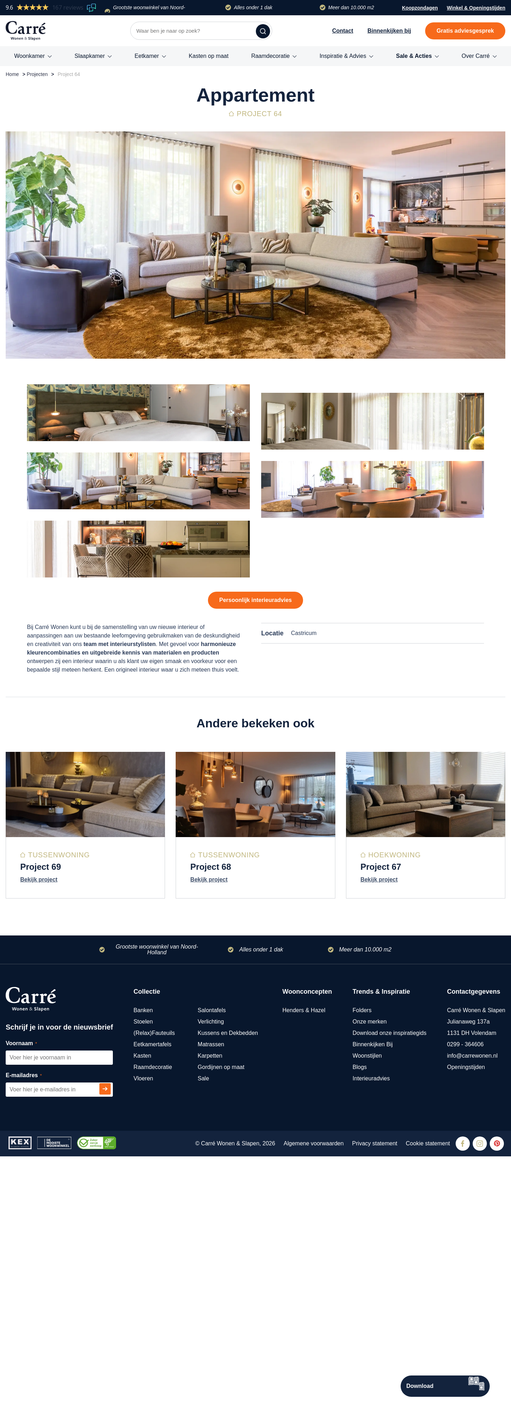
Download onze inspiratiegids (390, 1288)
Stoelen (143, 1276)
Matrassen (211, 1299)
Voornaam (29, 1298)
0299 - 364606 (465, 1299)
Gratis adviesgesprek (465, 31)
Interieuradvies (371, 1333)
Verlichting (211, 1276)
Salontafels (212, 1265)
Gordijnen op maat (221, 1322)
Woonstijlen (367, 1310)
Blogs (360, 1322)
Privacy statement (374, 1398)
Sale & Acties (414, 56)
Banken (143, 1265)
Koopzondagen (420, 8)
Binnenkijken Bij (373, 1299)
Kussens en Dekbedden (228, 1288)
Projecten (37, 74)
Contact (342, 31)
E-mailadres (32, 1330)
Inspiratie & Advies (342, 56)
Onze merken (370, 1276)
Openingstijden (466, 1322)
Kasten (142, 1310)
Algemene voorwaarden (314, 1398)
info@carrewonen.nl (472, 1310)
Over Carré (476, 56)
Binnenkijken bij (389, 31)
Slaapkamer (90, 56)
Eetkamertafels (152, 1299)
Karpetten (210, 1310)
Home (12, 74)
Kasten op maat (209, 56)
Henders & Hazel (303, 1265)
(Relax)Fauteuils (154, 1288)
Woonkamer (29, 56)
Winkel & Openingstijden (476, 8)
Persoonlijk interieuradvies (255, 813)
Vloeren (143, 1333)
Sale (203, 1333)
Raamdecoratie (270, 56)
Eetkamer (146, 56)
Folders (362, 1265)
